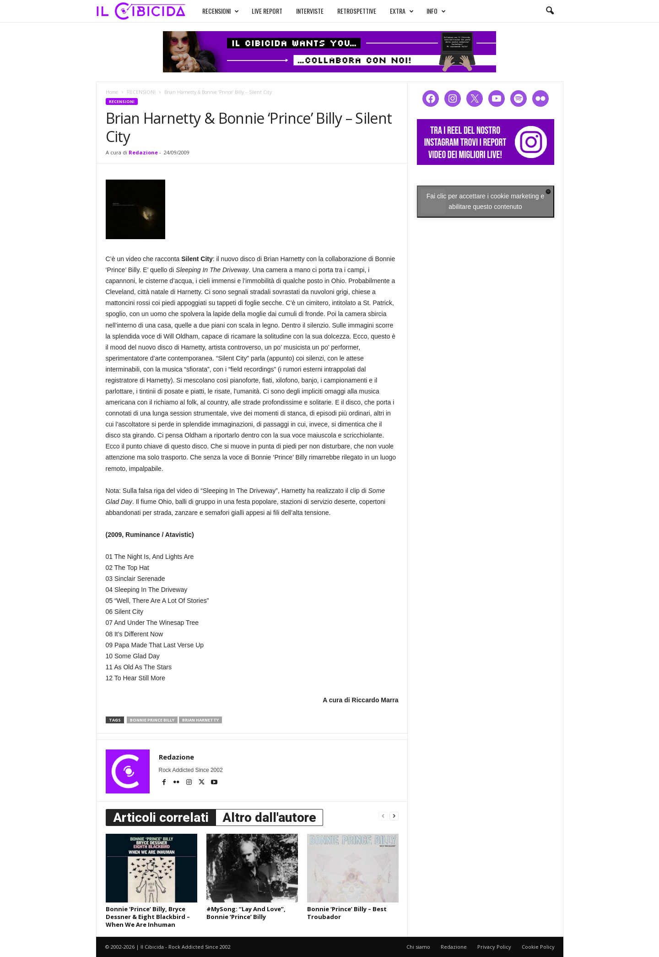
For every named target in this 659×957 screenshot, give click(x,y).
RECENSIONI (220, 11)
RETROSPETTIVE (356, 11)
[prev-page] (383, 815)
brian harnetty (200, 720)
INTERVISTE (310, 11)
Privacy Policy (494, 946)
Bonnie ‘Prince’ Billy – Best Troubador (347, 913)
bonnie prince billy (152, 720)
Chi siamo (418, 946)
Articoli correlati (161, 817)
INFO (436, 11)
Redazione (143, 152)
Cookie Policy (538, 946)
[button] (550, 11)
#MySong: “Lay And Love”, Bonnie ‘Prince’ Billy (246, 913)
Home (112, 92)
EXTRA (402, 11)
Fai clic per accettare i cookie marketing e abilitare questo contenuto (486, 201)
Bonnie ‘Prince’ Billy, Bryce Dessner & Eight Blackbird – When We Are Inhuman (148, 917)
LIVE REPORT (267, 11)
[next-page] (394, 815)
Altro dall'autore (269, 817)
